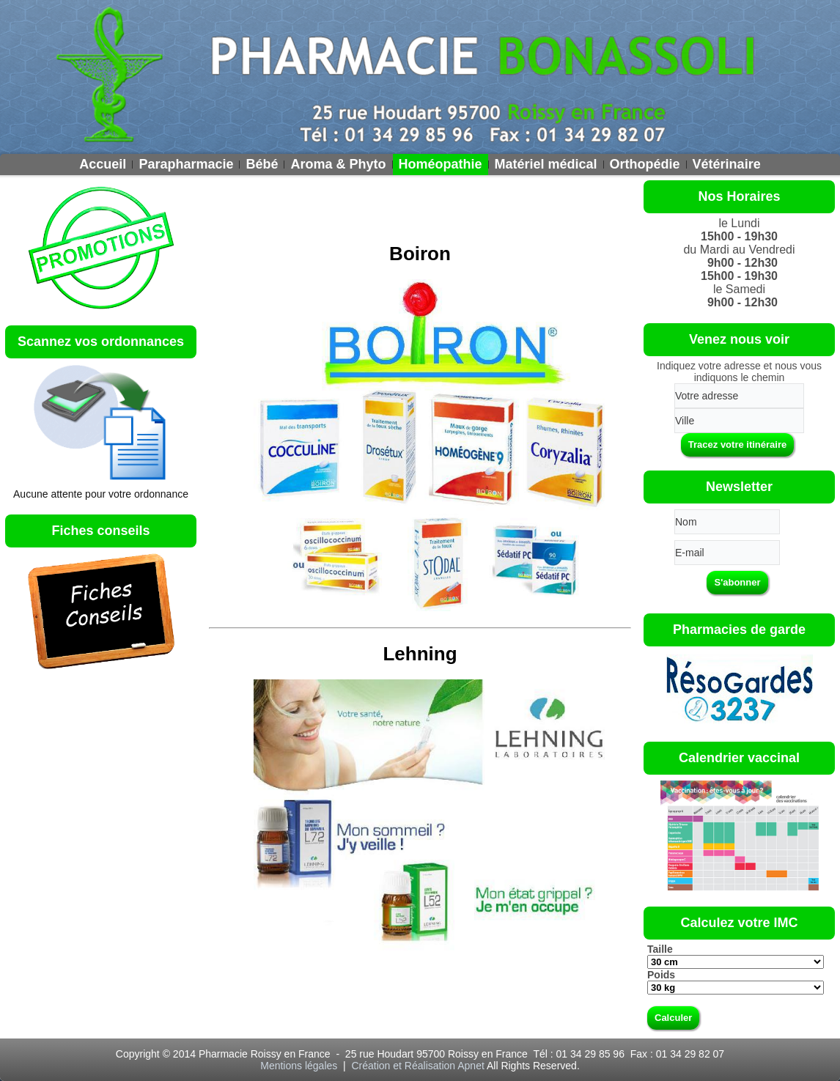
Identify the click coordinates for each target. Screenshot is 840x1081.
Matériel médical (546, 164)
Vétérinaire (727, 164)
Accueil (102, 164)
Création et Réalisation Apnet (417, 1065)
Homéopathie (440, 164)
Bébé (262, 164)
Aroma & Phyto (338, 164)
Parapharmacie (186, 164)
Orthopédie (645, 164)
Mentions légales (300, 1065)
